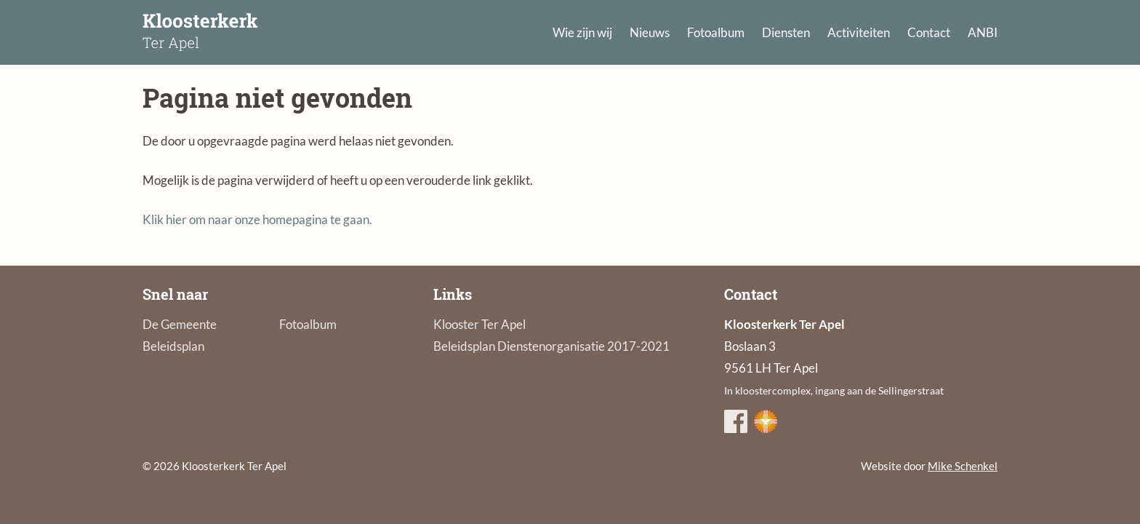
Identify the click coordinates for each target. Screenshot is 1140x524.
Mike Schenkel (963, 465)
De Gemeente (179, 324)
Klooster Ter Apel (479, 324)
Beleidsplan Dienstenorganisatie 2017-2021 (551, 346)
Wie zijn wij (582, 32)
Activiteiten (858, 32)
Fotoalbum (715, 32)
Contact (928, 32)
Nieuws (650, 32)
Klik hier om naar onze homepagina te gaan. (257, 219)
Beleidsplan (173, 346)
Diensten (786, 32)
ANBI (983, 32)
